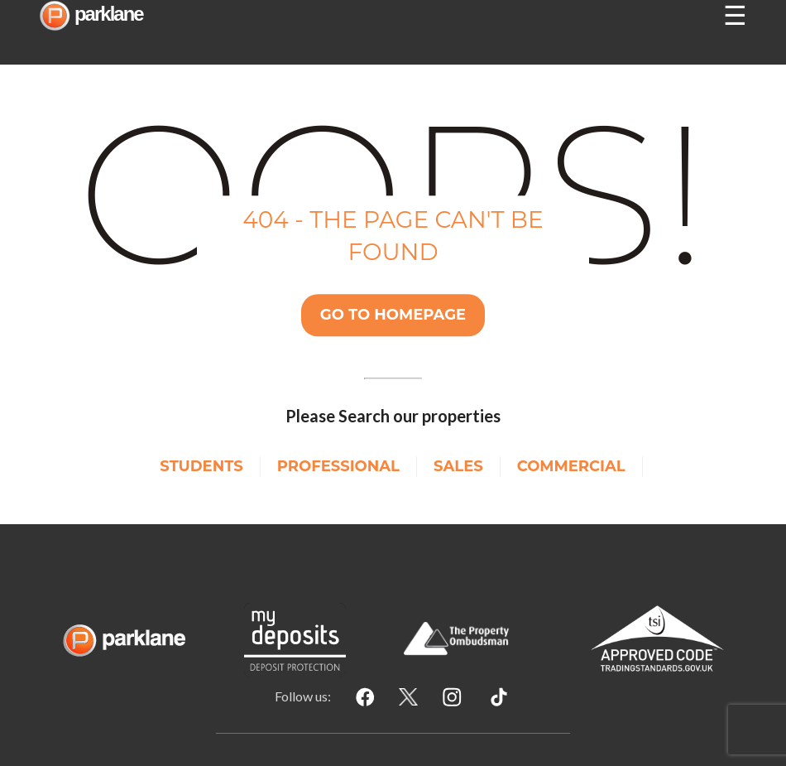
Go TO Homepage (393, 315)
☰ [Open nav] (735, 16)
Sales (458, 466)
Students (201, 466)
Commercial (571, 466)
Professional (338, 466)
